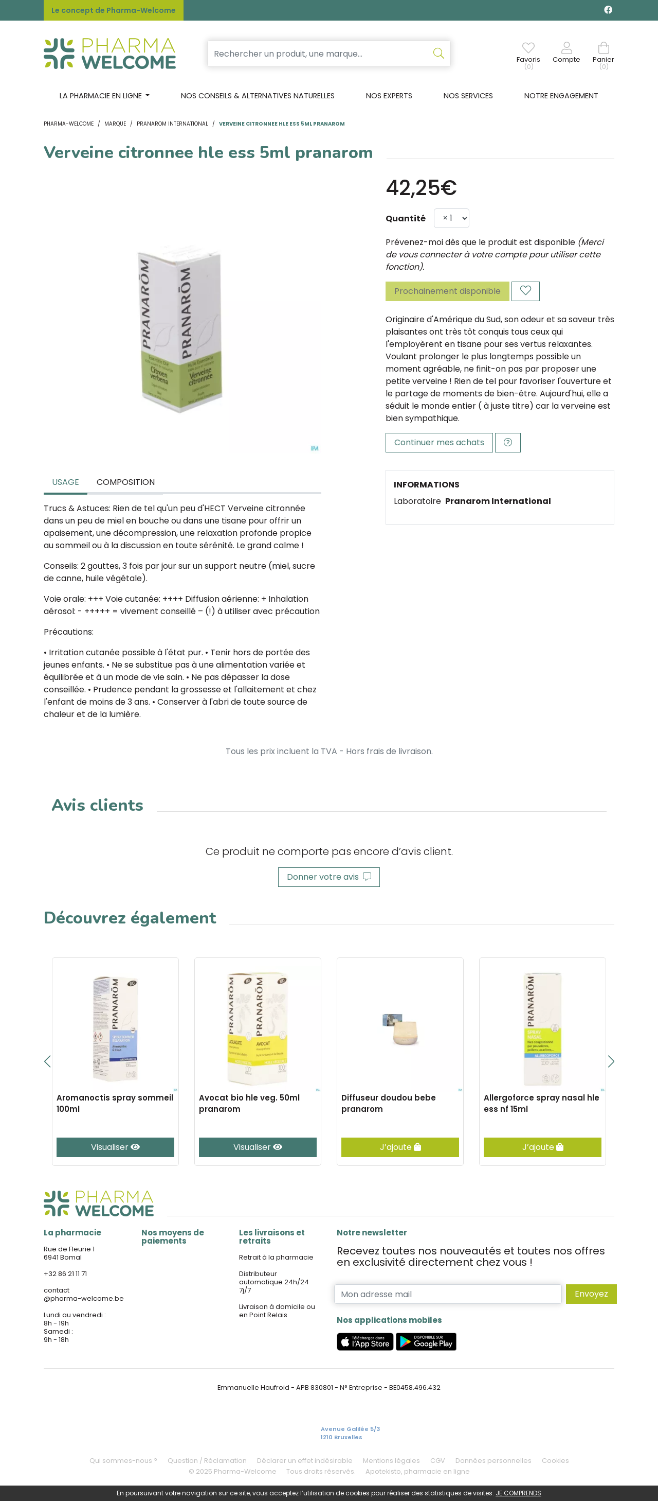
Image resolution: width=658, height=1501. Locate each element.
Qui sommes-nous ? (123, 1460)
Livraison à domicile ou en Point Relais (277, 1311)
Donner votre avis (329, 877)
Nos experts (389, 96)
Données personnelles (493, 1460)
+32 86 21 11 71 (65, 1274)
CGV (437, 1460)
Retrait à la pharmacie (276, 1257)
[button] (47, 1061)
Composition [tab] (126, 482)
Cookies (555, 1460)
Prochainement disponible (447, 291)
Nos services (468, 96)
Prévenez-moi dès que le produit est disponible (480, 242)
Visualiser (115, 1147)
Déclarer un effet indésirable (305, 1460)
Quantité (406, 218)
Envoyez (591, 1294)
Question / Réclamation (207, 1460)
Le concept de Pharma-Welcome (113, 10)
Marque (115, 124)
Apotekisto (417, 1471)
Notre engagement (561, 96)
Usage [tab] (65, 482)
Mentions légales (391, 1460)
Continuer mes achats (439, 442)
